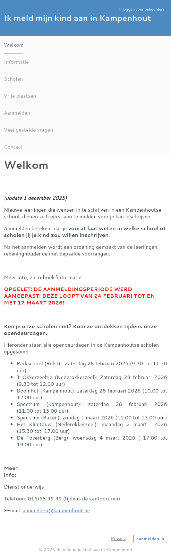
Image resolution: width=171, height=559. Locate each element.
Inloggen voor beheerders (142, 9)
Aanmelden (17, 112)
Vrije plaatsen (20, 95)
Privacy (118, 538)
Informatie (16, 61)
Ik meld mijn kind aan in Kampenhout (77, 17)
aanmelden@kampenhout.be (56, 510)
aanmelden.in (150, 538)
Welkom (13, 44)
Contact (13, 146)
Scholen (13, 78)
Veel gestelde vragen (28, 129)
